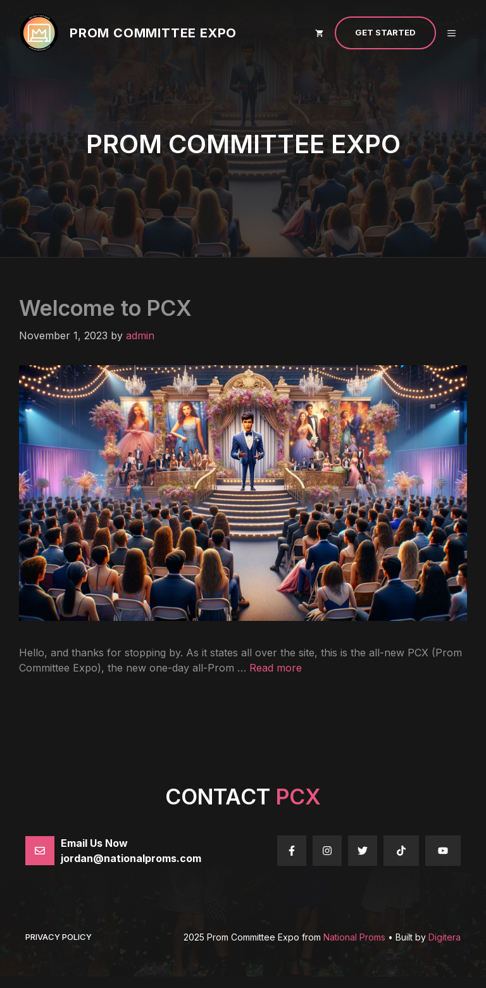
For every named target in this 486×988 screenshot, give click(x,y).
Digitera (444, 937)
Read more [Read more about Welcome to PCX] (275, 667)
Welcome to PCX (105, 308)
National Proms (354, 937)
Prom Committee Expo (153, 33)
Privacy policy (58, 937)
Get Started (385, 32)
